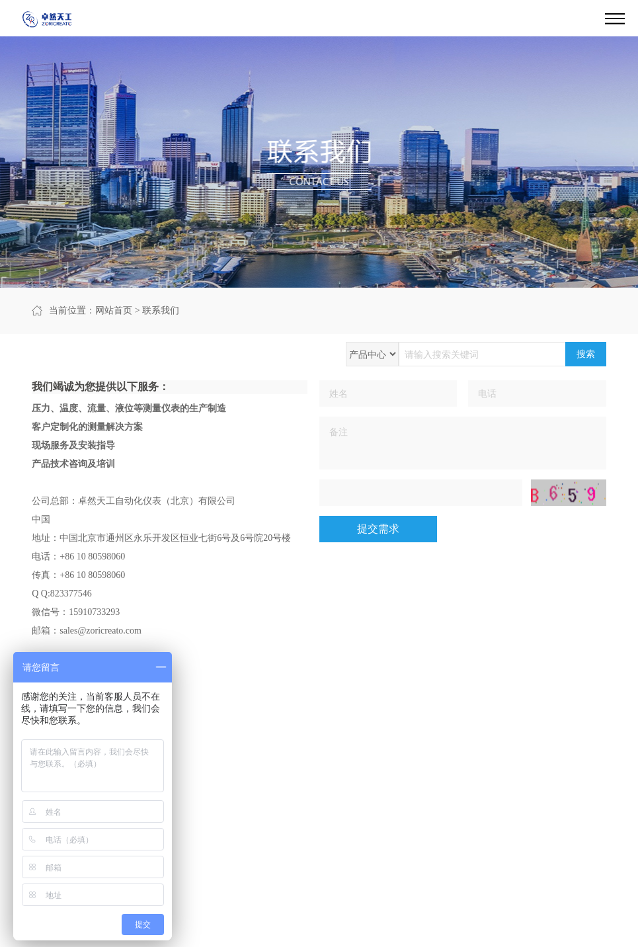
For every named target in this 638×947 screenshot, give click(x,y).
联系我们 (160, 310)
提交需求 (378, 528)
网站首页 (113, 310)
